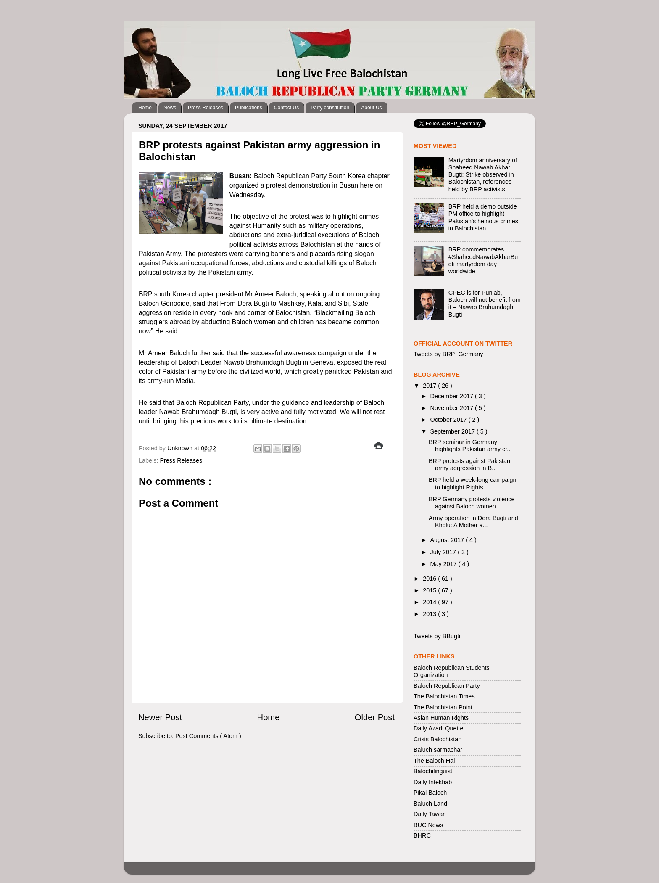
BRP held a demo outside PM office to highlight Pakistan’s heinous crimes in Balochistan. (483, 217)
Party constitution (330, 108)
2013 (430, 614)
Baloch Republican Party (447, 685)
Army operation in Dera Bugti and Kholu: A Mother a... (473, 522)
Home (145, 108)
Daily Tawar (429, 814)
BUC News (428, 825)
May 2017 (444, 563)
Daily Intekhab (433, 782)
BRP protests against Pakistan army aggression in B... (469, 464)
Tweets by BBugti (437, 636)
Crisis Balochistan (437, 739)
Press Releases (205, 108)
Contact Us (286, 108)
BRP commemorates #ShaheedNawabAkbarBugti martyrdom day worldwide (483, 260)
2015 (430, 590)
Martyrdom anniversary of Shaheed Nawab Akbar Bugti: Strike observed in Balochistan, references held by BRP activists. (482, 175)
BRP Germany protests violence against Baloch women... (472, 503)
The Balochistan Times (444, 696)
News (169, 108)
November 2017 (452, 407)
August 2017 (448, 540)
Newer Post (160, 717)
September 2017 (453, 431)
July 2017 (444, 552)
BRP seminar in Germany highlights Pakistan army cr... (470, 445)
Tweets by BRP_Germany (448, 354)
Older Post (375, 717)
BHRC (422, 835)
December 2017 (452, 396)
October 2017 (449, 419)
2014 (430, 602)
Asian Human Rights (441, 717)
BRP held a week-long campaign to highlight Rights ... (473, 483)
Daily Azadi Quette (438, 728)
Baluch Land (430, 803)
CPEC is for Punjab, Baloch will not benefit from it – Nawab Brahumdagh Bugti (484, 303)
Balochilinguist (433, 771)
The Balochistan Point (443, 707)
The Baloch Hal (434, 760)
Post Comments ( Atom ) (208, 735)
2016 (430, 578)
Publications (248, 108)
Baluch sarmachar (438, 749)
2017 (430, 385)
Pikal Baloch (430, 792)
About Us (371, 108)
